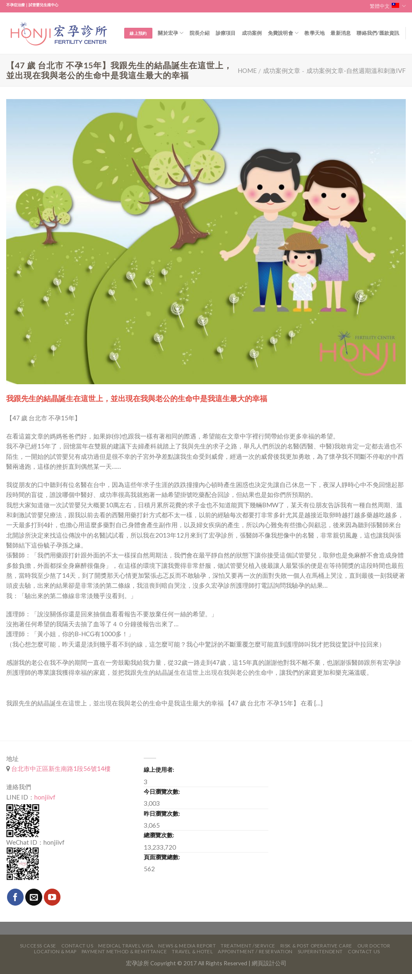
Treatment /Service (248, 945)
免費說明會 (283, 33)
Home (247, 70)
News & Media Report (187, 945)
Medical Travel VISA (125, 945)
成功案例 (252, 33)
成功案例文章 (281, 70)
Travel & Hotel (192, 951)
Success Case (38, 945)
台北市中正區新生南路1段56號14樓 (60, 768)
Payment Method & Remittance (124, 951)
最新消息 (340, 33)
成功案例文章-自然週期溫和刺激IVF (356, 70)
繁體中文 (388, 6)
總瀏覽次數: (159, 834)
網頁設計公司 (269, 963)
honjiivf (44, 797)
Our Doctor (373, 945)
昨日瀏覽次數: (162, 813)
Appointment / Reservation (255, 951)
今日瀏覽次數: (162, 791)
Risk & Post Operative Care (316, 945)
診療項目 (226, 33)
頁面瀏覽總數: (162, 856)
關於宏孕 (170, 33)
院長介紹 (200, 33)
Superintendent (320, 951)
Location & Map (55, 951)
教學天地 (314, 33)
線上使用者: (159, 769)
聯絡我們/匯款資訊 (378, 33)
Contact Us (77, 945)
